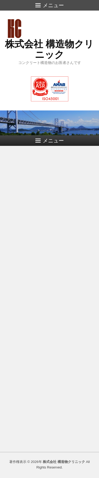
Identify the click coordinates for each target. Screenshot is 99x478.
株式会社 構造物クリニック (49, 49)
